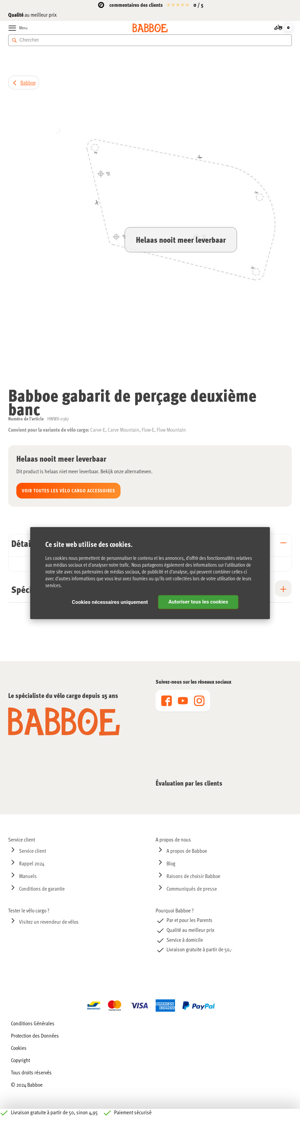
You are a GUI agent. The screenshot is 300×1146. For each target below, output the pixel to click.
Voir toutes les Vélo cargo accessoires (68, 490)
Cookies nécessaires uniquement (110, 602)
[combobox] (150, 40)
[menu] (183, 701)
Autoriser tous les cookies (198, 602)
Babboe (28, 82)
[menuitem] (76, 839)
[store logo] (150, 28)
